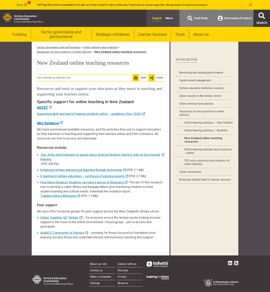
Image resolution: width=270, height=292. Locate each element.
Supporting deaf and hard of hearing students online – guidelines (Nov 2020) (89, 114)
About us (201, 34)
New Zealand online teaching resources (120, 51)
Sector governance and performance (61, 34)
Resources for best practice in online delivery (64, 51)
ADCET (42, 107)
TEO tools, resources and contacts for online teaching (207, 162)
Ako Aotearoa (48, 123)
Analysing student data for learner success (205, 179)
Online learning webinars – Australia (205, 130)
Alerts (20, 4)
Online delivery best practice (100, 47)
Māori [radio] (169, 18)
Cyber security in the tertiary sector (200, 96)
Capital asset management (195, 80)
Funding (19, 34)
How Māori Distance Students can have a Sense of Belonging (82, 182)
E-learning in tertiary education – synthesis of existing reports (82, 176)
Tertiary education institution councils (201, 88)
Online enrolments (190, 171)
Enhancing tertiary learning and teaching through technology (81, 170)
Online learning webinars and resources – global (208, 151)
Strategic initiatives (113, 34)
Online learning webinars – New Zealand (208, 122)
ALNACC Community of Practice (62, 233)
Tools (180, 34)
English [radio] (157, 18)
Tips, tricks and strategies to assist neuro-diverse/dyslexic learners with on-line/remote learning (100, 157)
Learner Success (152, 34)
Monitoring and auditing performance (201, 72)
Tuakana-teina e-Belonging (58, 196)
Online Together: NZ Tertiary (59, 217)
